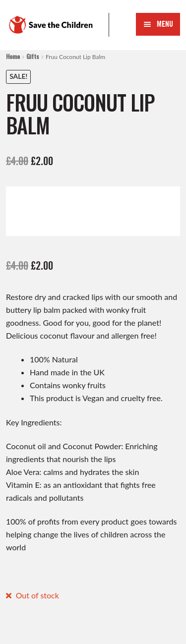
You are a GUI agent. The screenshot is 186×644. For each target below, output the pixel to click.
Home (13, 56)
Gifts (32, 56)
